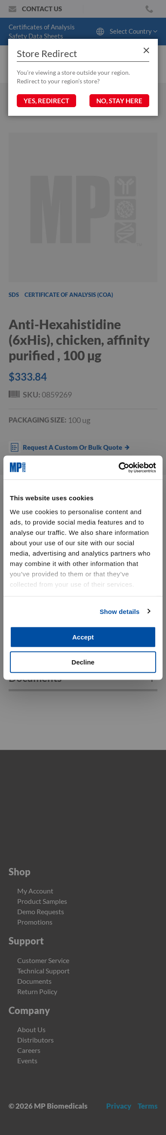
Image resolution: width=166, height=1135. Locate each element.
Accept (83, 637)
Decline (82, 661)
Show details (120, 611)
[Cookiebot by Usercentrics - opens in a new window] (119, 467)
